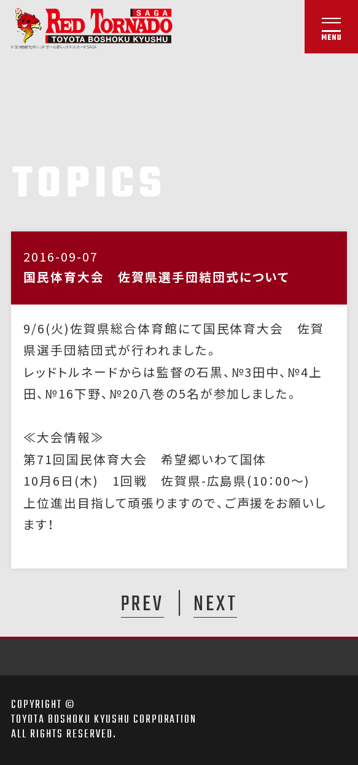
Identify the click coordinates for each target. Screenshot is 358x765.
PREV (142, 604)
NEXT (215, 604)
